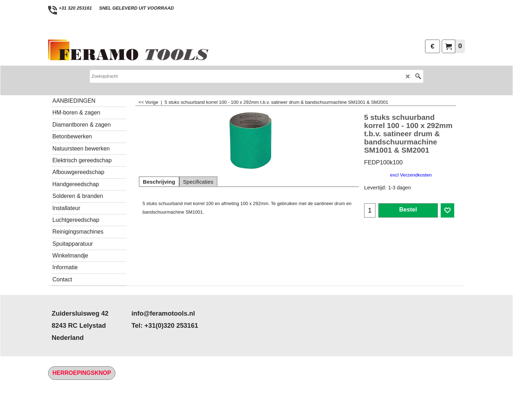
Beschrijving (159, 182)
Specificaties (198, 182)
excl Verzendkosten (411, 175)
